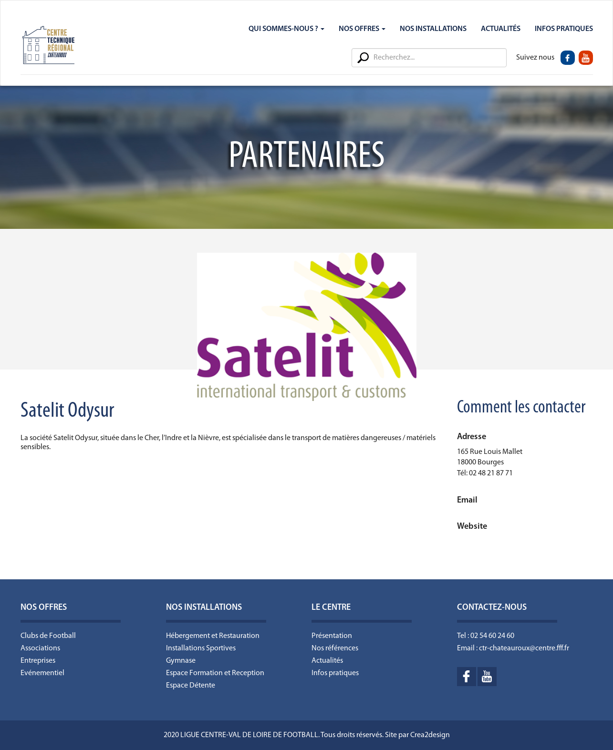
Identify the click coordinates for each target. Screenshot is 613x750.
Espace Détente (190, 685)
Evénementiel (42, 673)
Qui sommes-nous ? (286, 29)
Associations (40, 648)
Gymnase (181, 661)
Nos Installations (433, 29)
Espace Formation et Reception (215, 673)
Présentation (332, 636)
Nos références (335, 648)
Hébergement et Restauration (213, 636)
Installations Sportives (201, 648)
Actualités (500, 29)
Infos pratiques (335, 673)
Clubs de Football (48, 636)
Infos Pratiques (564, 29)
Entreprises (38, 661)
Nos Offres (362, 29)
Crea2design (430, 735)
